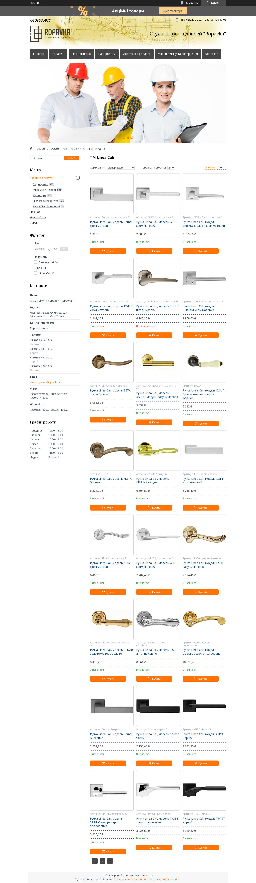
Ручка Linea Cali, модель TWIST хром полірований (157, 820)
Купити (110, 251)
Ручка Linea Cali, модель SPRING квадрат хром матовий (204, 224)
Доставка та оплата (137, 54)
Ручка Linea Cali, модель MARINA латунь (152, 480)
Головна (39, 54)
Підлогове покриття (45, 201)
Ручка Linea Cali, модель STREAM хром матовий (199, 308)
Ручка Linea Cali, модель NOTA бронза (111, 480)
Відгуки (34, 223)
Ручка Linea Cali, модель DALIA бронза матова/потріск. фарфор (203, 394)
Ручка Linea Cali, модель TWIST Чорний (204, 820)
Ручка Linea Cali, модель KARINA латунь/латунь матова (157, 395)
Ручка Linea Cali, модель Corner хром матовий (111, 224)
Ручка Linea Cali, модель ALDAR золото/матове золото (111, 651)
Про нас (35, 212)
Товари (57, 54)
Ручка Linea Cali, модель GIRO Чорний (203, 736)
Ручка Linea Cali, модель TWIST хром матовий (111, 308)
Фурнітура (68, 148)
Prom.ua (148, 875)
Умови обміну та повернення (178, 54)
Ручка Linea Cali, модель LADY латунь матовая (203, 565)
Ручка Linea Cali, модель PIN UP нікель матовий (157, 308)
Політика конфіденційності (165, 879)
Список (221, 167)
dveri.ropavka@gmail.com (45, 382)
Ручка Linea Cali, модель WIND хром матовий (157, 565)
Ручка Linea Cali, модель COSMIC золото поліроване (201, 651)
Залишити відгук (40, 19)
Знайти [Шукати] (71, 158)
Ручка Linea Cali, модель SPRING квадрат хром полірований (106, 822)
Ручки (82, 148)
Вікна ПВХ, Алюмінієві (46, 206)
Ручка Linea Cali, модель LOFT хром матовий (203, 480)
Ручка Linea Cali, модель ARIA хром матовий (110, 565)
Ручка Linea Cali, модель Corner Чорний (157, 736)
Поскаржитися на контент (131, 879)
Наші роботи (107, 54)
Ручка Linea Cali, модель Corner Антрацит (111, 736)
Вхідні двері (40, 184)
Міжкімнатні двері (44, 190)
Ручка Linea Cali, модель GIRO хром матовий (156, 224)
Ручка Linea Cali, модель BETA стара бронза (110, 392)
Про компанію (81, 54)
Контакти (211, 54)
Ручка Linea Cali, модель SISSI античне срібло (156, 651)
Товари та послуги (47, 148)
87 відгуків (192, 2)
